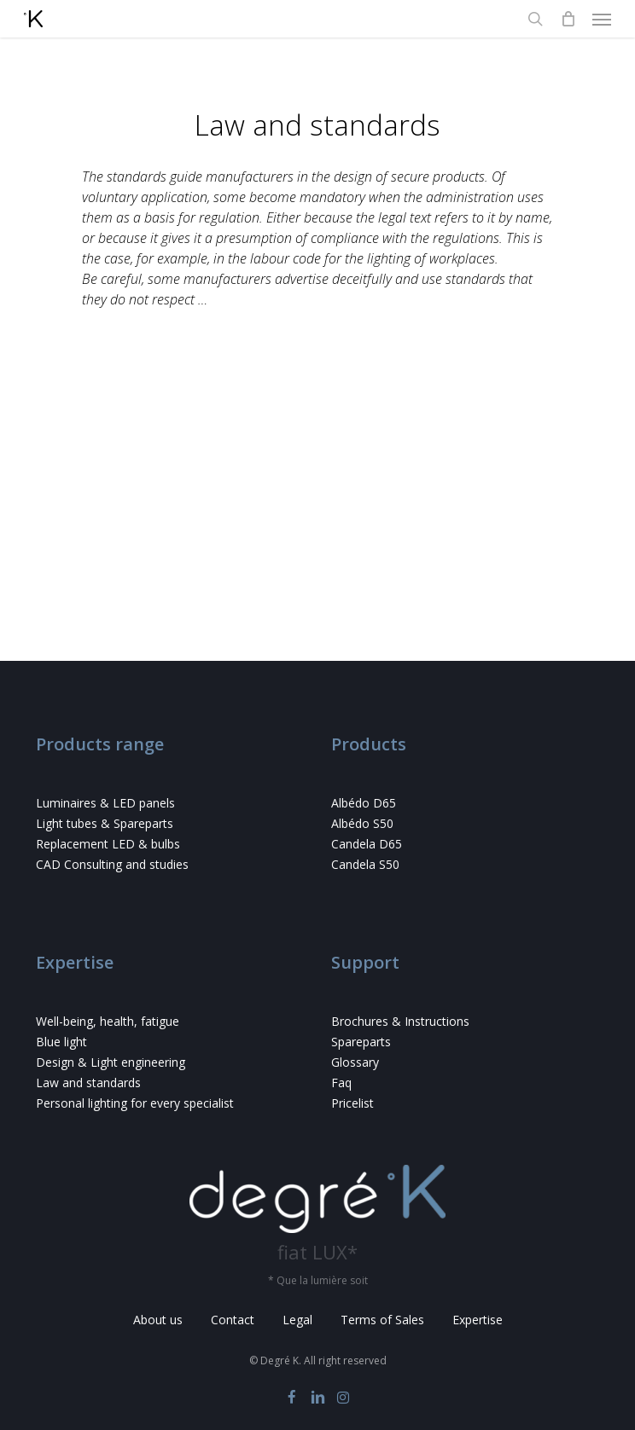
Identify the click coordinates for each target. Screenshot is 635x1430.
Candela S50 (365, 864)
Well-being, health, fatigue (107, 1021)
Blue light (61, 1042)
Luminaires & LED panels (105, 803)
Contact (232, 1319)
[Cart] (567, 18)
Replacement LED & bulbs (108, 844)
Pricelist (352, 1103)
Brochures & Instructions (400, 1021)
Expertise (477, 1319)
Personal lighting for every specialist (135, 1103)
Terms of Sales (382, 1319)
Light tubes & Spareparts (104, 824)
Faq (341, 1083)
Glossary (355, 1062)
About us (158, 1319)
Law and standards (88, 1083)
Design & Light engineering (110, 1062)
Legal (297, 1319)
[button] (601, 18)
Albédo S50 (362, 824)
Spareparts (361, 1042)
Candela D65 (366, 844)
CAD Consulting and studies (112, 864)
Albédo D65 (363, 803)
